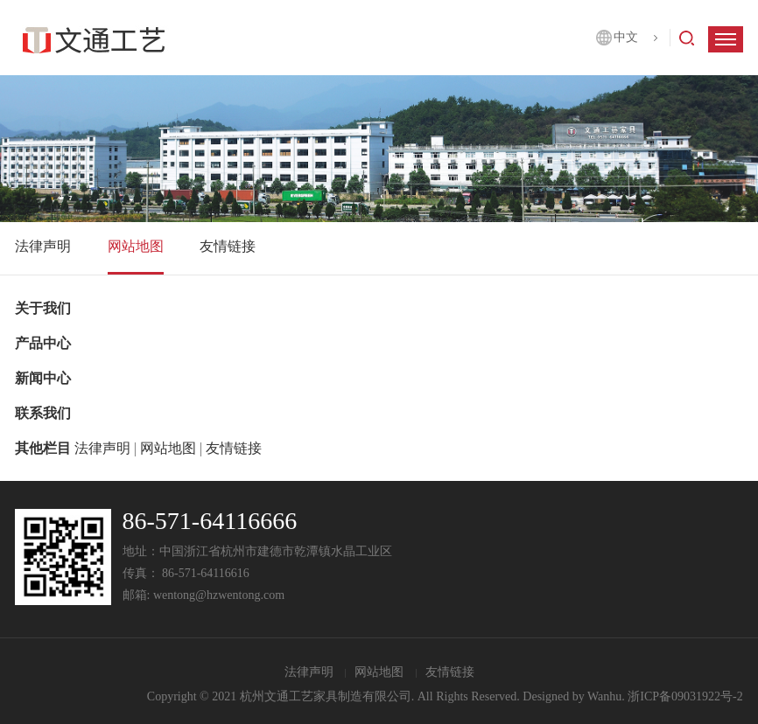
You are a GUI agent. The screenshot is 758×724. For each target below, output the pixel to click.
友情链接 (228, 246)
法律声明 (43, 246)
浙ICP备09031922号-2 (685, 696)
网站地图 (136, 246)
